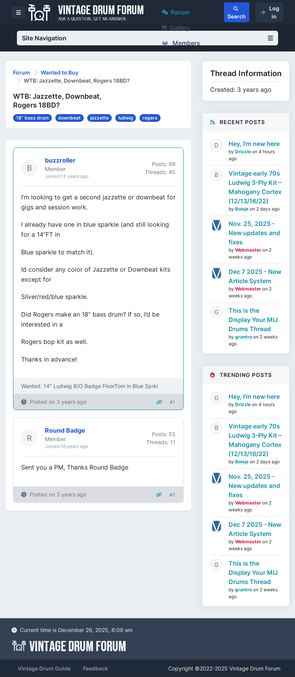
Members (181, 43)
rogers (150, 118)
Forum (175, 12)
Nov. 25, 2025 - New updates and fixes (254, 233)
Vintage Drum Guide (44, 668)
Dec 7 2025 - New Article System (255, 276)
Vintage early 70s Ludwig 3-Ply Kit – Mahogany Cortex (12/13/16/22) (255, 187)
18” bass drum (32, 118)
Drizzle (243, 151)
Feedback (95, 668)
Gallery (176, 28)
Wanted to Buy (59, 72)
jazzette (99, 118)
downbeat (69, 118)
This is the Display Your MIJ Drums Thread (253, 320)
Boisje (242, 209)
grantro (244, 337)
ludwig (125, 118)
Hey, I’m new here (254, 144)
